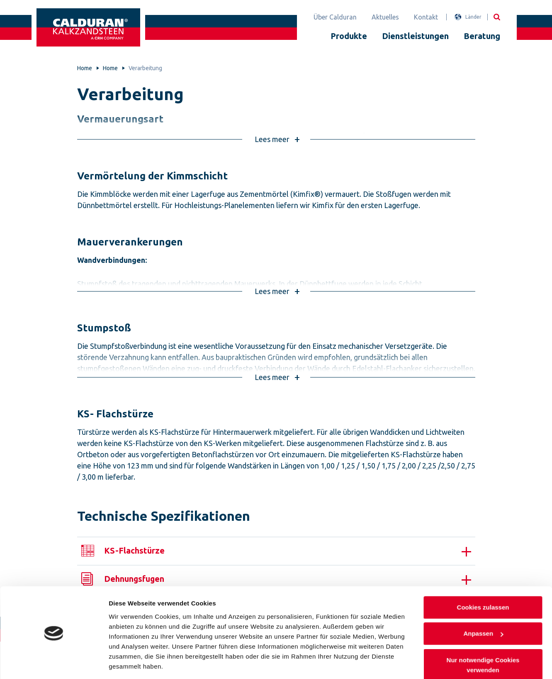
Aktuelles (385, 17)
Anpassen (483, 606)
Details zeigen (130, 662)
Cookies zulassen (483, 580)
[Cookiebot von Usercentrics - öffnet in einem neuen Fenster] (53, 663)
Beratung (482, 36)
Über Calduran (335, 17)
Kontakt (426, 17)
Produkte (349, 36)
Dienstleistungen (415, 36)
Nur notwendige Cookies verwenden (482, 638)
